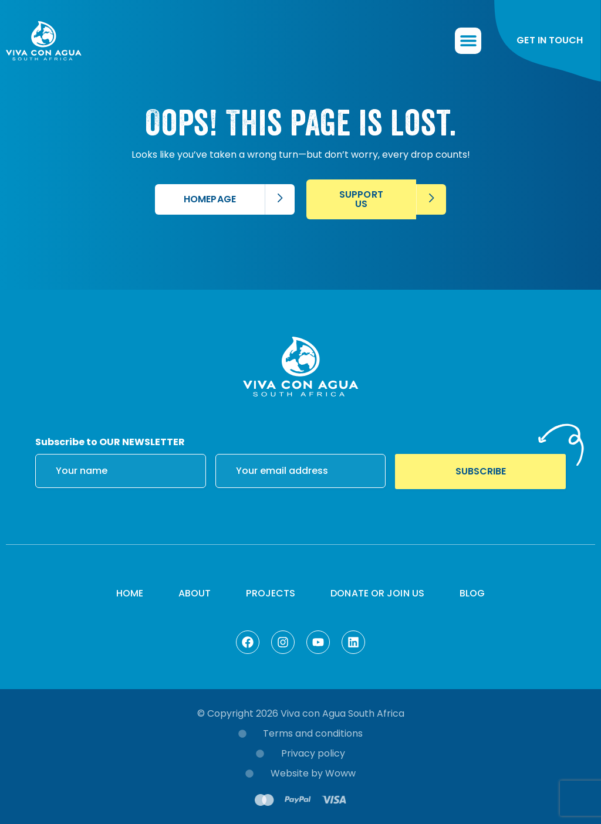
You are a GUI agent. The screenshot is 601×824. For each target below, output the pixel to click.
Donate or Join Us (377, 593)
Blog (472, 593)
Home (129, 593)
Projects (270, 593)
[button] (468, 41)
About (194, 593)
